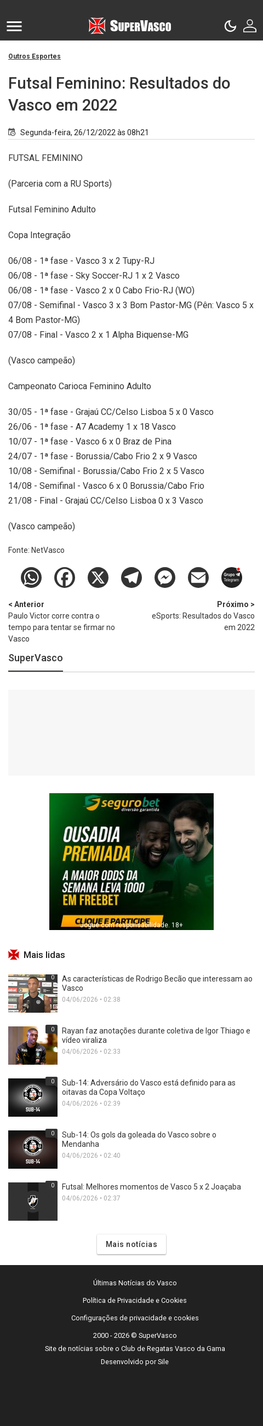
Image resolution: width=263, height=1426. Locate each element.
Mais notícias (132, 1244)
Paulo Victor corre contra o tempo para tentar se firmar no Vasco (65, 621)
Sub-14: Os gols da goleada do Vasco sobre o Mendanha (139, 1139)
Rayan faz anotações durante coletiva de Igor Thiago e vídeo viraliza (156, 1035)
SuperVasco (35, 657)
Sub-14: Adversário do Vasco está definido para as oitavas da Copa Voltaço (149, 1087)
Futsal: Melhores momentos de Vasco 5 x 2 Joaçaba (151, 1186)
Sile (163, 1362)
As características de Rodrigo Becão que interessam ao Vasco (157, 983)
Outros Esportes (34, 56)
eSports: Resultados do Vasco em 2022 (197, 615)
